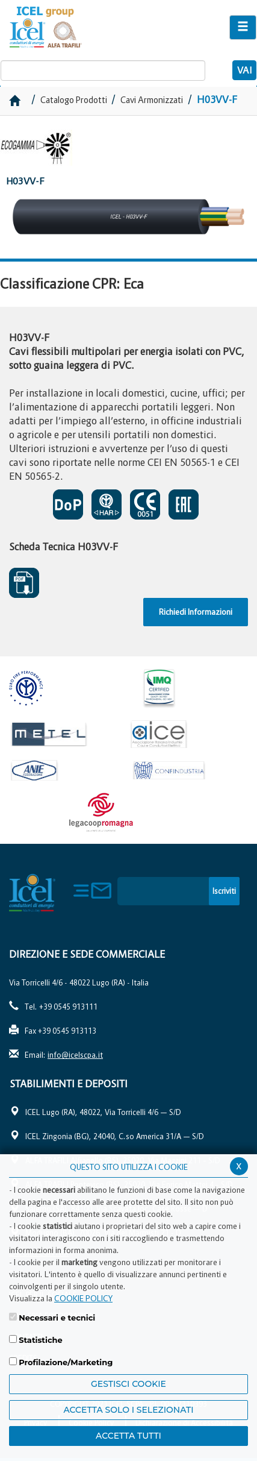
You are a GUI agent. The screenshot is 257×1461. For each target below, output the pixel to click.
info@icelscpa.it (75, 1055)
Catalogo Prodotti (74, 100)
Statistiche (41, 1340)
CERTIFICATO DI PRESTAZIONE (68, 504)
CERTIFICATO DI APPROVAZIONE (106, 504)
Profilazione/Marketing (66, 1362)
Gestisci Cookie (128, 1383)
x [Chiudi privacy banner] (239, 1165)
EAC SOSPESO (184, 504)
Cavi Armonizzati (151, 100)
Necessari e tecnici (57, 1317)
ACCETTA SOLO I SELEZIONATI (128, 1409)
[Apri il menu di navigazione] (242, 27)
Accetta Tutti (128, 1435)
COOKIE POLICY (83, 1298)
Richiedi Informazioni (195, 612)
